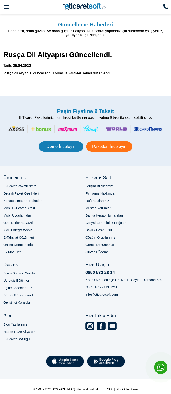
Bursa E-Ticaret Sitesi (63, 381)
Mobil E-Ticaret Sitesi (19, 208)
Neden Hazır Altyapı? (19, 332)
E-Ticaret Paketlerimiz (19, 186)
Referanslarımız (97, 201)
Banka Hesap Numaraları (104, 215)
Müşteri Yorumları (99, 208)
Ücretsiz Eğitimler (16, 280)
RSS (109, 389)
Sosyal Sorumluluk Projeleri (106, 223)
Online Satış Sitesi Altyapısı (115, 385)
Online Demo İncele (18, 245)
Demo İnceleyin (61, 146)
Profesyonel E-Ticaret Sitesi (23, 381)
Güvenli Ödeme (97, 252)
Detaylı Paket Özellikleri (21, 193)
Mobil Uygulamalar (17, 215)
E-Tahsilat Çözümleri (18, 237)
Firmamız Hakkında (100, 193)
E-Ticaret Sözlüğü (16, 339)
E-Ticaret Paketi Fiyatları (101, 381)
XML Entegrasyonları (19, 230)
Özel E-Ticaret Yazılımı (20, 223)
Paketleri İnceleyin (109, 146)
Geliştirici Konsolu (16, 302)
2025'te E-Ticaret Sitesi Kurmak (68, 385)
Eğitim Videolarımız (17, 288)
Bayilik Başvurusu (99, 230)
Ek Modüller (12, 252)
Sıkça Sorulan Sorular (19, 273)
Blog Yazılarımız (15, 324)
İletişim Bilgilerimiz (99, 186)
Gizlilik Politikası (127, 389)
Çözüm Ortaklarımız (100, 237)
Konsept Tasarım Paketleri (22, 201)
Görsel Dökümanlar (100, 245)
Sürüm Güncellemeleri (19, 295)
